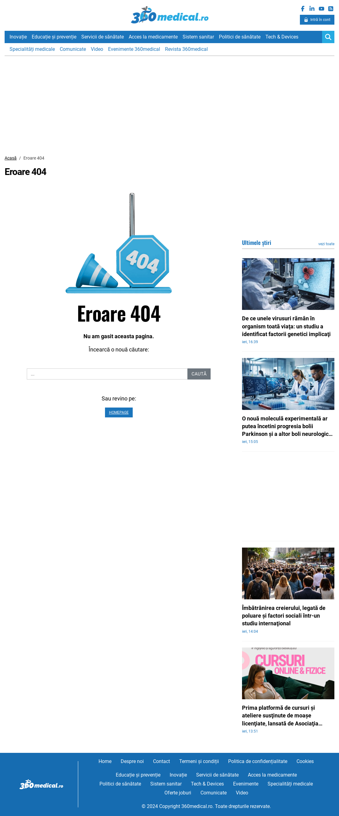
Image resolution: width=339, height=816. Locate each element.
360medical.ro (169, 15)
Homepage (119, 412)
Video (97, 49)
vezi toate (326, 244)
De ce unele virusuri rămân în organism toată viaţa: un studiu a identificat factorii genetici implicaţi (286, 326)
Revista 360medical (186, 49)
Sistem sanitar (198, 37)
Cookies (305, 761)
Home (105, 761)
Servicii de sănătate (102, 37)
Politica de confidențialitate (257, 761)
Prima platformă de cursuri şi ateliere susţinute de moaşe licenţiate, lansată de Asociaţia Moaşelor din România (280, 715)
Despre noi (132, 761)
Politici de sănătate (239, 37)
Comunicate (73, 49)
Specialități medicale (32, 49)
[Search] (328, 37)
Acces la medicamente (153, 37)
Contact (161, 761)
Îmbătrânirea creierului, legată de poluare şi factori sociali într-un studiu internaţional (283, 616)
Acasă (11, 158)
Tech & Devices (281, 37)
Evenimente (245, 784)
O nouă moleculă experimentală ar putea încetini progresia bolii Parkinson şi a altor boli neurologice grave (287, 426)
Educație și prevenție (54, 37)
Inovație (18, 37)
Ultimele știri (256, 242)
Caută (199, 374)
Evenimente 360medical (134, 49)
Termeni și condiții (199, 761)
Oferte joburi (177, 793)
